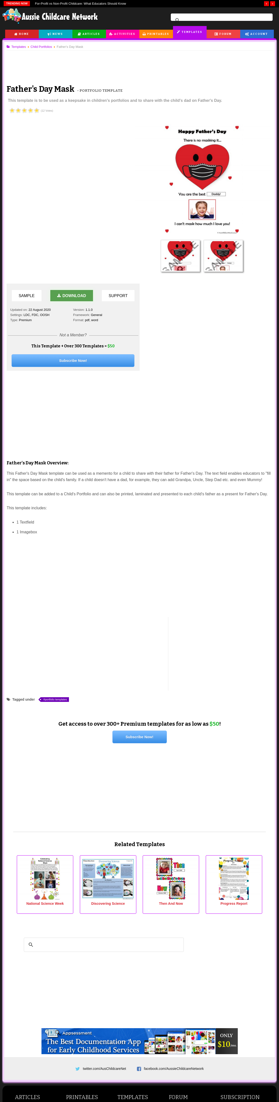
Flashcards (75, 947)
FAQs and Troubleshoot (137, 991)
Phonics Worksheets (82, 1003)
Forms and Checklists (135, 984)
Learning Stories (131, 954)
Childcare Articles (29, 947)
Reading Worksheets (83, 1009)
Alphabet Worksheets (83, 972)
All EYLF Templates (134, 947)
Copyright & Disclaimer (143, 1061)
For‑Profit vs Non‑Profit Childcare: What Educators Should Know (80, 3)
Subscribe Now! (74, 200)
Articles (91, 34)
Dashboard (230, 947)
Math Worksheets (80, 1021)
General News (181, 1001)
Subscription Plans (236, 954)
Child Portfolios (130, 972)
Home (24, 34)
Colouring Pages (80, 1040)
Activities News (181, 1014)
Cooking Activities (29, 1038)
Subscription (240, 936)
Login (226, 1001)
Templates (192, 32)
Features (228, 1031)
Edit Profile (230, 977)
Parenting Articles (29, 984)
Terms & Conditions (98, 1061)
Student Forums (182, 966)
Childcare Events (132, 1020)
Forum (225, 34)
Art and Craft (25, 1026)
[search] (221, 20)
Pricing (227, 1037)
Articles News (180, 1008)
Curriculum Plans (132, 978)
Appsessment (239, 1013)
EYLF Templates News (187, 1026)
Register (228, 995)
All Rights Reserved (175, 1077)
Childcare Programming (34, 954)
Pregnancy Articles (30, 991)
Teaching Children (29, 966)
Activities (124, 34)
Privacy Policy (182, 1061)
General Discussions (185, 978)
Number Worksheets (82, 978)
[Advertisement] (139, 63)
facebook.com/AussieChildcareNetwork (174, 906)
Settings (233, 966)
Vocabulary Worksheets (85, 997)
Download (72, 135)
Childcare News (131, 1014)
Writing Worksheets (82, 1015)
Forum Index (179, 947)
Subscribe (211, 1061)
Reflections (127, 960)
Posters (73, 954)
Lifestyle (125, 1026)
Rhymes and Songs (31, 1032)
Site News (183, 990)
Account (259, 34)
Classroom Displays (82, 1034)
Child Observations (133, 966)
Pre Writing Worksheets (85, 966)
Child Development (30, 972)
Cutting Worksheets (82, 960)
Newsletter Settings (236, 983)
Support (119, 135)
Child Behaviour (28, 978)
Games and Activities (32, 1020)
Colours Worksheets (82, 984)
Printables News (182, 1020)
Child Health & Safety (32, 997)
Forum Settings (233, 989)
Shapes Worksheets (82, 991)
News (58, 34)
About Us (40, 1061)
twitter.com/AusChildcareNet (104, 906)
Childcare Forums (183, 960)
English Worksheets (82, 1028)
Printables (158, 34)
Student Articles (28, 960)
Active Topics (180, 954)
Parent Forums (181, 972)
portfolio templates (58, 539)
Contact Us (237, 1061)
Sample (28, 135)
